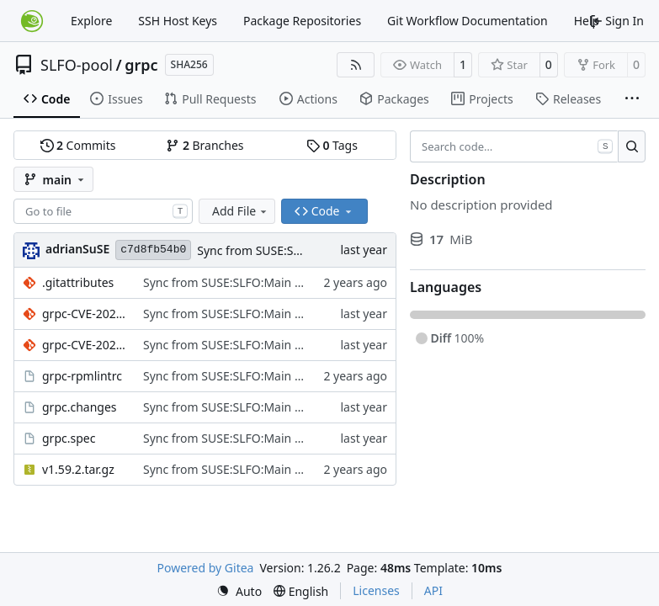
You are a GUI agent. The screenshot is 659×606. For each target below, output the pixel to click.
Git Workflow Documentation (467, 21)
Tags (332, 145)
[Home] (32, 21)
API (433, 590)
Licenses (376, 590)
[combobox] (103, 211)
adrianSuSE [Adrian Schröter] (77, 249)
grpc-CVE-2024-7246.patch (84, 314)
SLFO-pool (76, 64)
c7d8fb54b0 (153, 249)
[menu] (239, 591)
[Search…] (632, 146)
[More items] (632, 99)
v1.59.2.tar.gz (78, 469)
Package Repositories (302, 21)
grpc (141, 64)
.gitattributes (78, 282)
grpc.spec (68, 438)
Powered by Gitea (205, 568)
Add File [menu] (240, 211)
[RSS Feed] (356, 64)
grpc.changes (79, 407)
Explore (91, 21)
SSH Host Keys (177, 21)
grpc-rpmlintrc (82, 376)
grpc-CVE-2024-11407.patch (84, 345)
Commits (78, 145)
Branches (204, 145)
